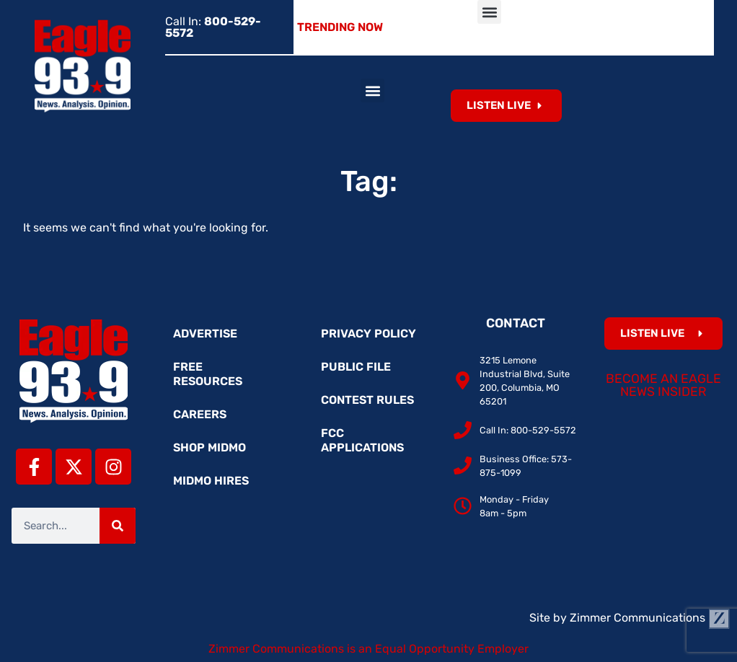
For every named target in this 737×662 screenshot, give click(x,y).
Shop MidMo (209, 447)
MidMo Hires (211, 480)
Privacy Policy (368, 333)
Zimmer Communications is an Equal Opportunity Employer (368, 649)
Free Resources (207, 374)
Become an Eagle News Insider (663, 385)
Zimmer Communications (650, 618)
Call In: (213, 27)
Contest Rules (367, 400)
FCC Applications (362, 440)
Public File (356, 367)
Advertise (205, 333)
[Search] (118, 526)
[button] (489, 12)
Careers (199, 414)
